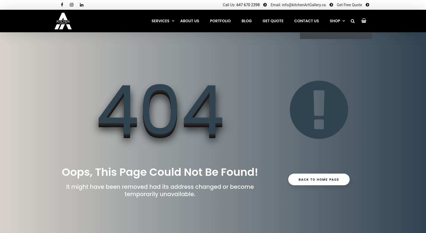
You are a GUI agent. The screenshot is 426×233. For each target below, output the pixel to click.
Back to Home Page (319, 179)
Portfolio (220, 21)
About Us (189, 21)
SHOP (335, 21)
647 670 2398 (248, 5)
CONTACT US (306, 21)
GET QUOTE (272, 21)
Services (161, 21)
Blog (247, 21)
